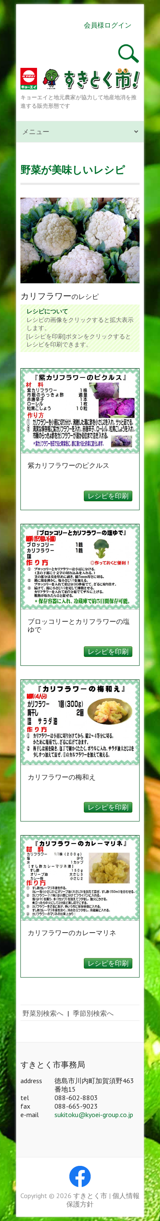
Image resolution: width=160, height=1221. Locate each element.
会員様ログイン (107, 25)
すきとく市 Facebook (80, 1176)
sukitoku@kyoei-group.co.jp (93, 1114)
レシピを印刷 (108, 496)
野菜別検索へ (43, 1013)
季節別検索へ (93, 1013)
